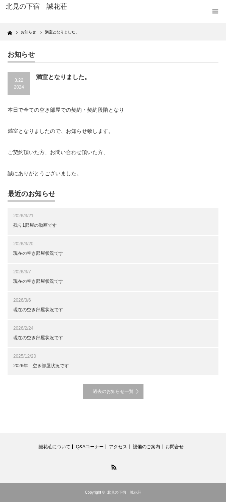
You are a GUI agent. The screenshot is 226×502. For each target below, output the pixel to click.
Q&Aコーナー (89, 446)
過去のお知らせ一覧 (113, 391)
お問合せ (174, 446)
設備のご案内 (146, 446)
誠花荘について (54, 446)
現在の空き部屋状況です (38, 253)
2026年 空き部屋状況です (41, 365)
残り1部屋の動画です (35, 225)
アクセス (118, 446)
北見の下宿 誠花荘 (124, 492)
